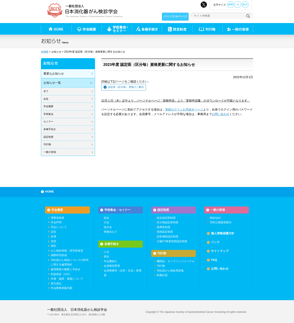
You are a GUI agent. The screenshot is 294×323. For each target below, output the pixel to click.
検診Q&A (215, 217)
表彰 (53, 245)
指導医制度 (163, 227)
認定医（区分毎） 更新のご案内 (126, 87)
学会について (59, 227)
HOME (44, 51)
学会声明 (56, 222)
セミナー (48, 121)
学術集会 (48, 114)
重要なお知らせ (53, 73)
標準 (230, 4)
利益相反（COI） (61, 274)
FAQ (214, 260)
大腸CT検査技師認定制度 (172, 241)
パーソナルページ (175, 16)
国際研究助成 (59, 255)
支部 (53, 241)
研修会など (110, 231)
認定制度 (177, 29)
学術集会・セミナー (117, 209)
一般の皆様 (49, 152)
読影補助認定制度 (167, 236)
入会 (106, 251)
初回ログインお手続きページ (184, 109)
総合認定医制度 (166, 217)
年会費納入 (110, 261)
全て (45, 91)
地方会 (108, 227)
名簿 (53, 236)
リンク (215, 242)
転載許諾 (162, 275)
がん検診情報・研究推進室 (67, 250)
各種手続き (147, 29)
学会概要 (48, 106)
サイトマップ (220, 251)
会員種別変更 (112, 265)
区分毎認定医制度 (167, 222)
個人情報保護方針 (222, 233)
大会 (106, 222)
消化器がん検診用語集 (170, 270)
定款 (53, 231)
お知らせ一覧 (52, 82)
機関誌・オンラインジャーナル (176, 261)
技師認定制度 (165, 231)
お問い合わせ (220, 114)
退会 (106, 256)
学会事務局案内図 (61, 288)
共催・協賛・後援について (67, 278)
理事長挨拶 (57, 217)
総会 (106, 217)
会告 (45, 98)
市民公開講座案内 (220, 222)
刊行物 (207, 29)
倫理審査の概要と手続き (65, 269)
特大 (245, 4)
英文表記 (56, 283)
